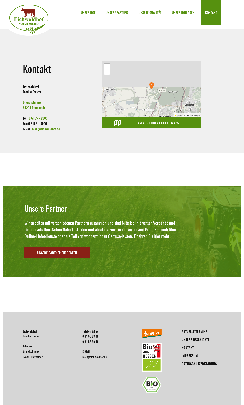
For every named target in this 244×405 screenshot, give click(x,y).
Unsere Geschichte (195, 339)
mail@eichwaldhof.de (46, 129)
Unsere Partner (121, 14)
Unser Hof (94, 14)
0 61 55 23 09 (90, 336)
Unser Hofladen (185, 14)
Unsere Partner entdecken (61, 252)
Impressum (190, 355)
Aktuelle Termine (194, 331)
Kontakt (212, 14)
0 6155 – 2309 (38, 118)
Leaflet (178, 115)
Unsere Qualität (153, 14)
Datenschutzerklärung (199, 363)
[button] (151, 85)
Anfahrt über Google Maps (159, 122)
